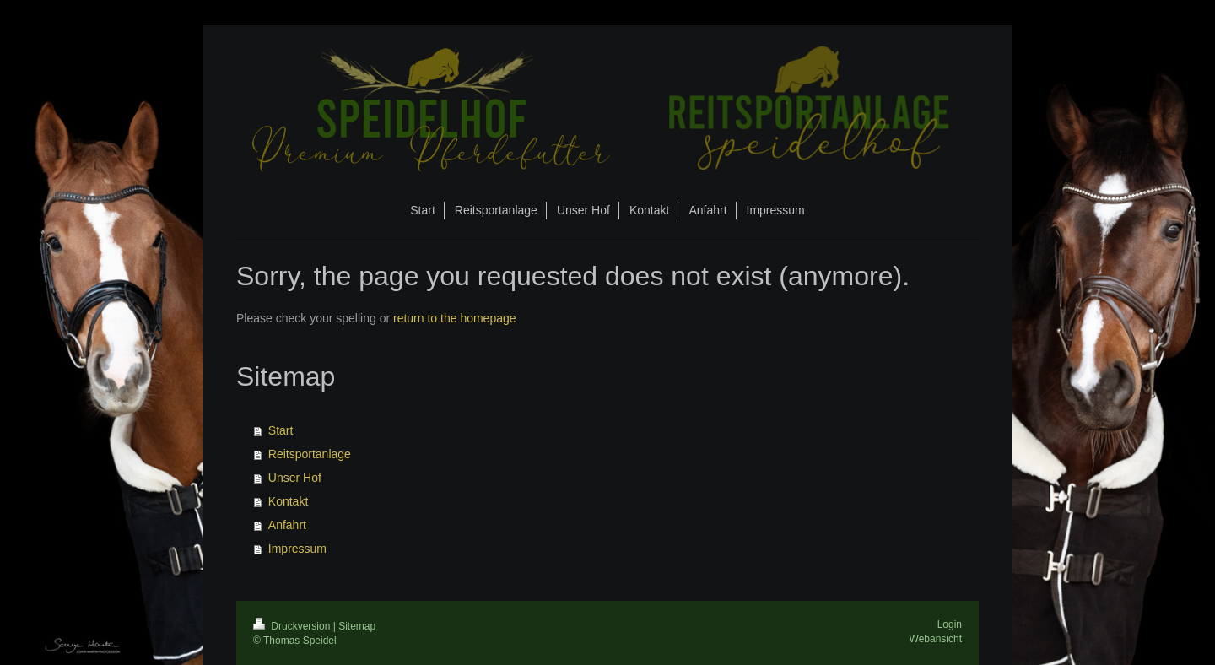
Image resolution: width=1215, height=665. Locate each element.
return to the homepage (454, 318)
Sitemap (356, 626)
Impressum (297, 548)
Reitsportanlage (309, 454)
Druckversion (293, 626)
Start (281, 430)
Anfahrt (287, 525)
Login (949, 624)
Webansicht (936, 639)
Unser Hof (294, 477)
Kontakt (288, 501)
